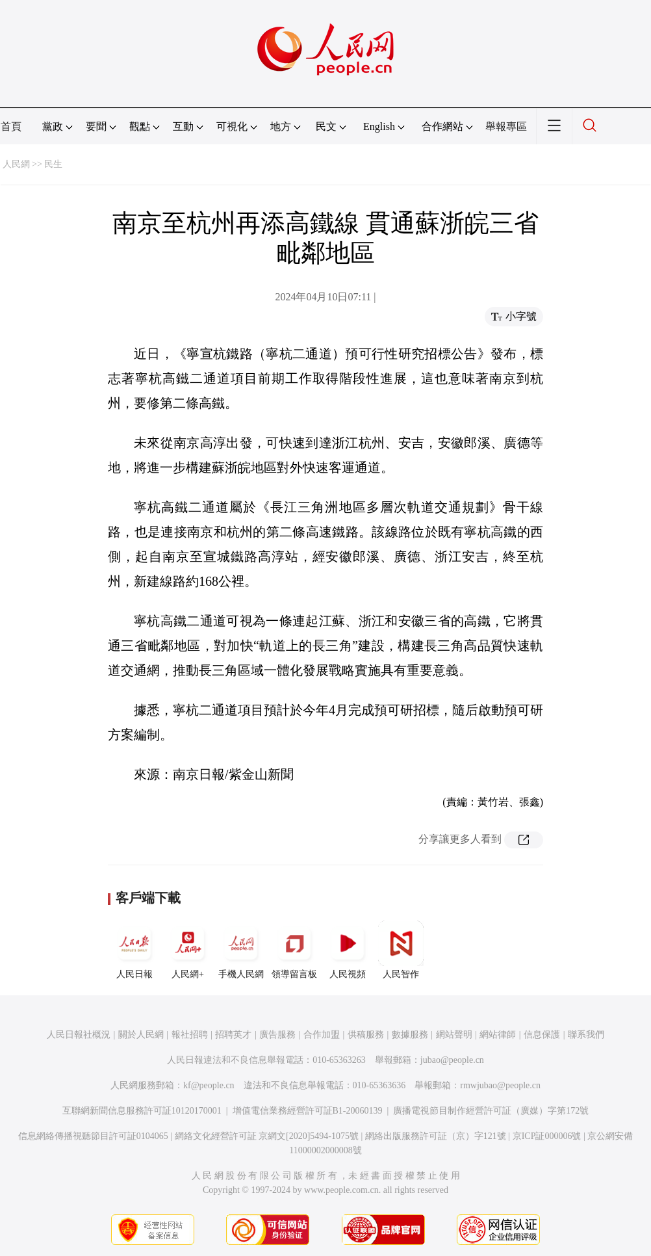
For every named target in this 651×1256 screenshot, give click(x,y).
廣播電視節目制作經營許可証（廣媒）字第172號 (491, 1111)
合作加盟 (321, 1035)
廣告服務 (277, 1035)
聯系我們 (586, 1035)
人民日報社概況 (78, 1035)
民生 (53, 164)
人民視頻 (347, 950)
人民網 (16, 164)
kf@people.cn (209, 1085)
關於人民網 (141, 1035)
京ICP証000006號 (547, 1136)
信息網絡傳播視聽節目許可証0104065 (93, 1136)
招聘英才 (233, 1035)
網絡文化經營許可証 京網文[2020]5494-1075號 (267, 1136)
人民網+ (188, 950)
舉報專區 (506, 126)
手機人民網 (241, 950)
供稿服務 (366, 1035)
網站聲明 (454, 1035)
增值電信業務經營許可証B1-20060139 (308, 1111)
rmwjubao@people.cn (500, 1085)
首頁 (11, 126)
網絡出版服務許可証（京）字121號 (435, 1136)
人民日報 (134, 950)
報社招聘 (190, 1035)
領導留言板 (294, 950)
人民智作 (401, 950)
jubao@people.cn (452, 1060)
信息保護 (542, 1035)
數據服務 (410, 1035)
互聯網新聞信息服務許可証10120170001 (142, 1111)
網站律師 (497, 1035)
